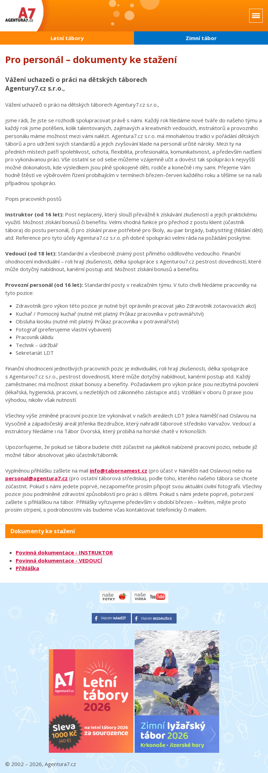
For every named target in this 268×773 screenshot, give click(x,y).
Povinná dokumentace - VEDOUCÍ (59, 560)
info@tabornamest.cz (118, 470)
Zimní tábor (201, 38)
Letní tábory (67, 38)
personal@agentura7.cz (36, 478)
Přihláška (27, 568)
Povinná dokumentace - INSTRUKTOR (64, 552)
